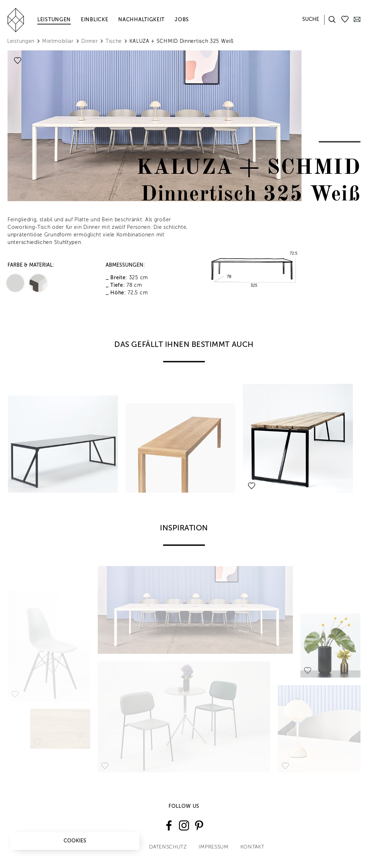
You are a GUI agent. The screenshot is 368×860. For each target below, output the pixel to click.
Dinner (89, 41)
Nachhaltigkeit (141, 19)
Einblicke (94, 19)
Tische (114, 41)
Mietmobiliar (57, 41)
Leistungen (54, 19)
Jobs (182, 19)
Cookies (75, 840)
